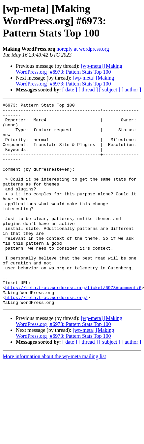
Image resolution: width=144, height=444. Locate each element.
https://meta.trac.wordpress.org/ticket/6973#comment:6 (73, 325)
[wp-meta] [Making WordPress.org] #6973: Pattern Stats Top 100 (69, 69)
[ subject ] (109, 89)
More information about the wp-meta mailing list (54, 397)
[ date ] (69, 89)
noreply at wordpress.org (82, 49)
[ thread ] (88, 89)
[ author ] (131, 89)
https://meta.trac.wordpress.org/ (46, 337)
